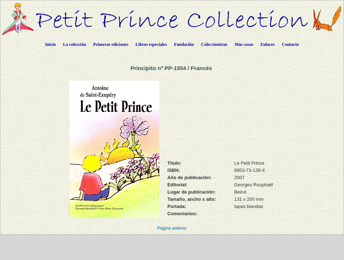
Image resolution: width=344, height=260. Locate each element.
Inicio (50, 44)
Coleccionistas (214, 44)
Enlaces (268, 44)
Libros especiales (151, 44)
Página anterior (171, 228)
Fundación (184, 44)
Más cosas (244, 44)
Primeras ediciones (110, 44)
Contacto (290, 44)
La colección (74, 44)
